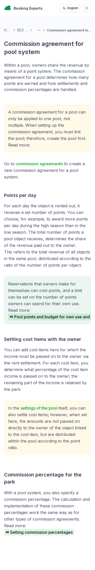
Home (7, 30)
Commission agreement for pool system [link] (69, 30)
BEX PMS (22, 30)
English (70, 8)
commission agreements (39, 163)
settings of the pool (39, 408)
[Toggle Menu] (38, 30)
